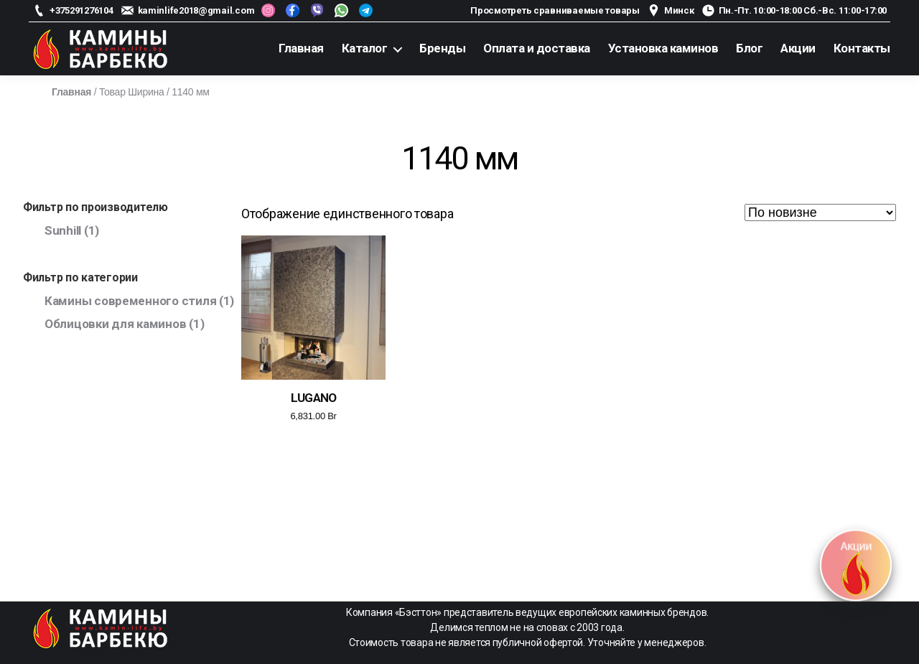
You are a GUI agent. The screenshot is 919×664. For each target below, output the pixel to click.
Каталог (365, 48)
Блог (749, 48)
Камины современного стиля (130, 301)
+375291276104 (81, 10)
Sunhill (63, 230)
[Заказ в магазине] (820, 212)
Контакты (862, 48)
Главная (301, 48)
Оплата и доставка (536, 48)
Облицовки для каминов (115, 324)
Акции (798, 48)
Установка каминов (663, 48)
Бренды (442, 48)
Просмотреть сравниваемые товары (555, 10)
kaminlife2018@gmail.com (196, 10)
